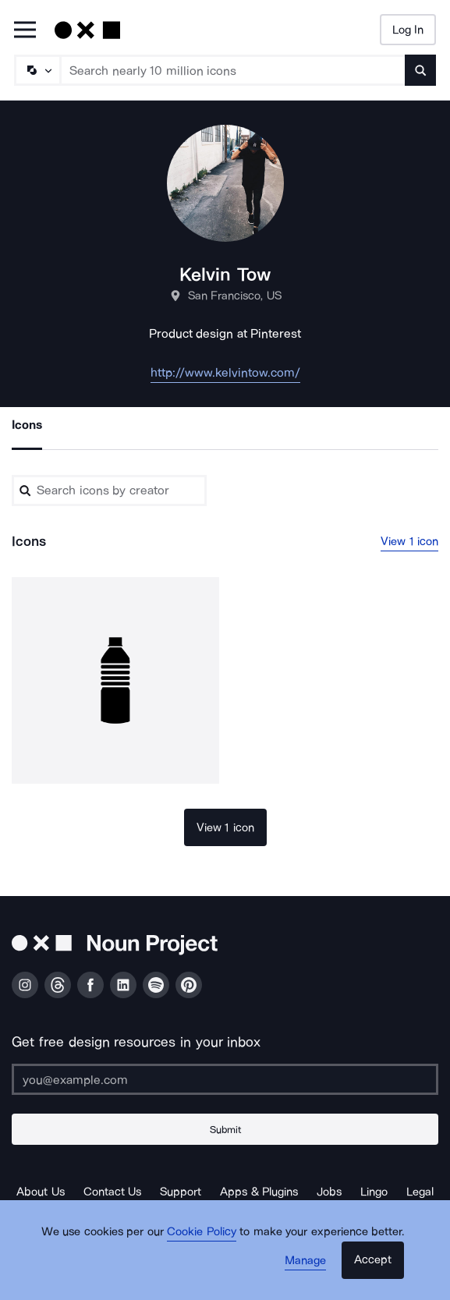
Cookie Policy (201, 1231)
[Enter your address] (225, 1079)
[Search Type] (36, 70)
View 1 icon (409, 541)
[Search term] (233, 70)
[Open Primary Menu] (25, 31)
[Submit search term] (420, 70)
